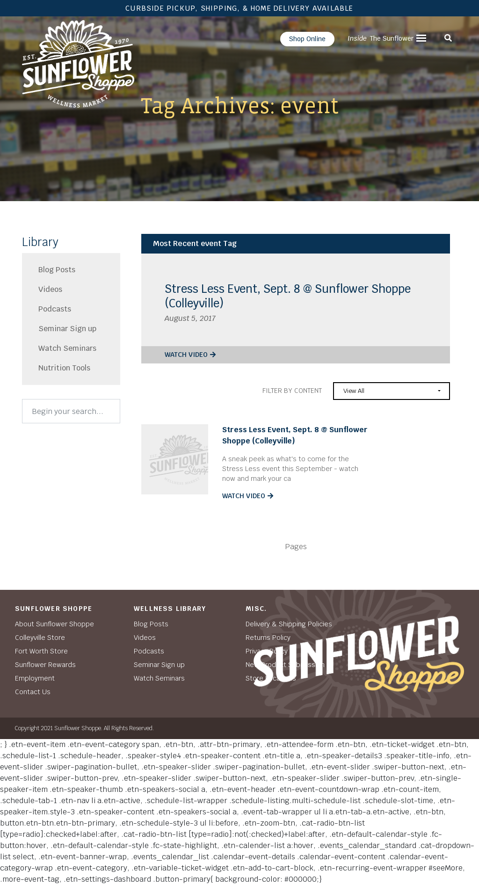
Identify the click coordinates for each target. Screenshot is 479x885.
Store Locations (271, 678)
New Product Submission (285, 664)
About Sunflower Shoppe (54, 624)
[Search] (71, 411)
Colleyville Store (40, 637)
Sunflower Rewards (45, 664)
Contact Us (33, 692)
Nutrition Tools (64, 368)
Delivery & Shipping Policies (289, 624)
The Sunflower (381, 38)
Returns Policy (268, 637)
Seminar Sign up (67, 329)
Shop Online (307, 39)
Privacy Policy (267, 651)
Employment (35, 678)
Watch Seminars (67, 348)
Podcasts (54, 309)
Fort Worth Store (41, 651)
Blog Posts (56, 270)
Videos (50, 289)
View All (353, 391)
